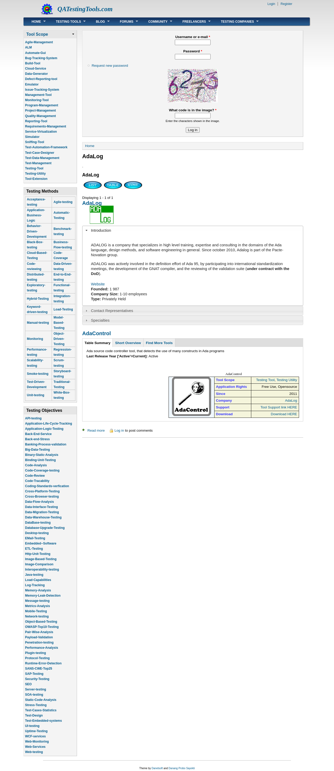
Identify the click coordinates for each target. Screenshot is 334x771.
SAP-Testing (34, 674)
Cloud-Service (35, 68)
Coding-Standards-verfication (47, 486)
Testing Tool (265, 380)
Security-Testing (37, 679)
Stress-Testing (35, 705)
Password (192, 51)
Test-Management (38, 163)
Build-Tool (32, 63)
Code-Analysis (36, 465)
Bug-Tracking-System (41, 58)
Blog (99, 21)
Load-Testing (63, 309)
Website (98, 284)
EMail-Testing (35, 538)
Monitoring (35, 339)
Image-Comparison (39, 564)
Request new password (110, 66)
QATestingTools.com (84, 9)
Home (35, 21)
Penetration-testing (39, 642)
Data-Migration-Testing (42, 512)
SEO (28, 684)
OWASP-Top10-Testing (42, 627)
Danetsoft (157, 768)
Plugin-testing (35, 653)
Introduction (101, 230)
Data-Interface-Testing (41, 507)
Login (271, 4)
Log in (119, 430)
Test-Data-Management (42, 158)
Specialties (100, 320)
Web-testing (34, 752)
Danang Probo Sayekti (182, 768)
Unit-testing (35, 395)
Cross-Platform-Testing (42, 491)
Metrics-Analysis (37, 606)
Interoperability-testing (42, 569)
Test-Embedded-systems (43, 721)
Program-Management (41, 105)
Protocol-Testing (37, 658)
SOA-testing (34, 694)
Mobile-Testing (36, 611)
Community (156, 21)
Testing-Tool (34, 168)
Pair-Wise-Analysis (39, 632)
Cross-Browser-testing (42, 496)
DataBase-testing (38, 522)
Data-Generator (36, 74)
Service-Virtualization (41, 131)
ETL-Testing (34, 548)
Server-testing (35, 689)
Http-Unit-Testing (37, 554)
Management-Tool (38, 95)
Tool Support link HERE (278, 407)
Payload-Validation (39, 637)
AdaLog (92, 203)
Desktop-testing (37, 533)
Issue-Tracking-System (42, 89)
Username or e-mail (192, 37)
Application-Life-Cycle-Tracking (48, 423)
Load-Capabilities (38, 580)
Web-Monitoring (37, 741)
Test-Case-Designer (39, 153)
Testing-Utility (35, 173)
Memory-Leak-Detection (43, 595)
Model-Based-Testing (58, 323)
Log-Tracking (35, 585)
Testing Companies (236, 21)
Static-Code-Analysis (40, 700)
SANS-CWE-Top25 (38, 668)
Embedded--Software (40, 543)
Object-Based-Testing (41, 621)
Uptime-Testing (36, 731)
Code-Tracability (37, 481)
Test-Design (34, 715)
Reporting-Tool (36, 121)
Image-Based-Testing (40, 559)
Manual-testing (38, 323)
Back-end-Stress (37, 439)
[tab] (192, 230)
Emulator (32, 84)
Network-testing (37, 616)
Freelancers (193, 21)
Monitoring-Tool (37, 100)
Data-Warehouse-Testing (43, 517)
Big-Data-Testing (37, 449)
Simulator (32, 137)
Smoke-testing (38, 374)
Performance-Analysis (41, 648)
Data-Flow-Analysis (39, 502)
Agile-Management (39, 42)
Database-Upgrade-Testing (45, 528)
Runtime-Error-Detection (43, 663)
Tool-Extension (36, 179)
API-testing (33, 418)
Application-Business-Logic (36, 215)
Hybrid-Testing (38, 299)
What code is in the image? (192, 110)
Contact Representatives (112, 311)
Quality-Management (40, 116)
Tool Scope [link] (37, 34)
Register (286, 4)
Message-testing (37, 601)
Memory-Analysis (38, 590)
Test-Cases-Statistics (41, 710)
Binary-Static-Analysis (41, 455)
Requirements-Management (45, 126)
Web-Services (35, 747)
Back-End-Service (38, 434)
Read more (96, 430)
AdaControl (96, 333)
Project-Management (40, 110)
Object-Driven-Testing (58, 339)
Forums (125, 21)
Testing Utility (286, 380)
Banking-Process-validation (45, 444)
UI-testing (32, 726)
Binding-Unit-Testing (40, 460)
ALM (28, 47)
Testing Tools (67, 21)
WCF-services (35, 736)
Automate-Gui (35, 53)
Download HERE (284, 414)
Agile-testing (63, 202)
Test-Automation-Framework (46, 147)
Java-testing (34, 575)
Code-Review (35, 476)
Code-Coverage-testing (42, 470)
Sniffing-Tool (34, 142)
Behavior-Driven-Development (36, 231)
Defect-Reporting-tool (41, 79)
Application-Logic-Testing (44, 429)
